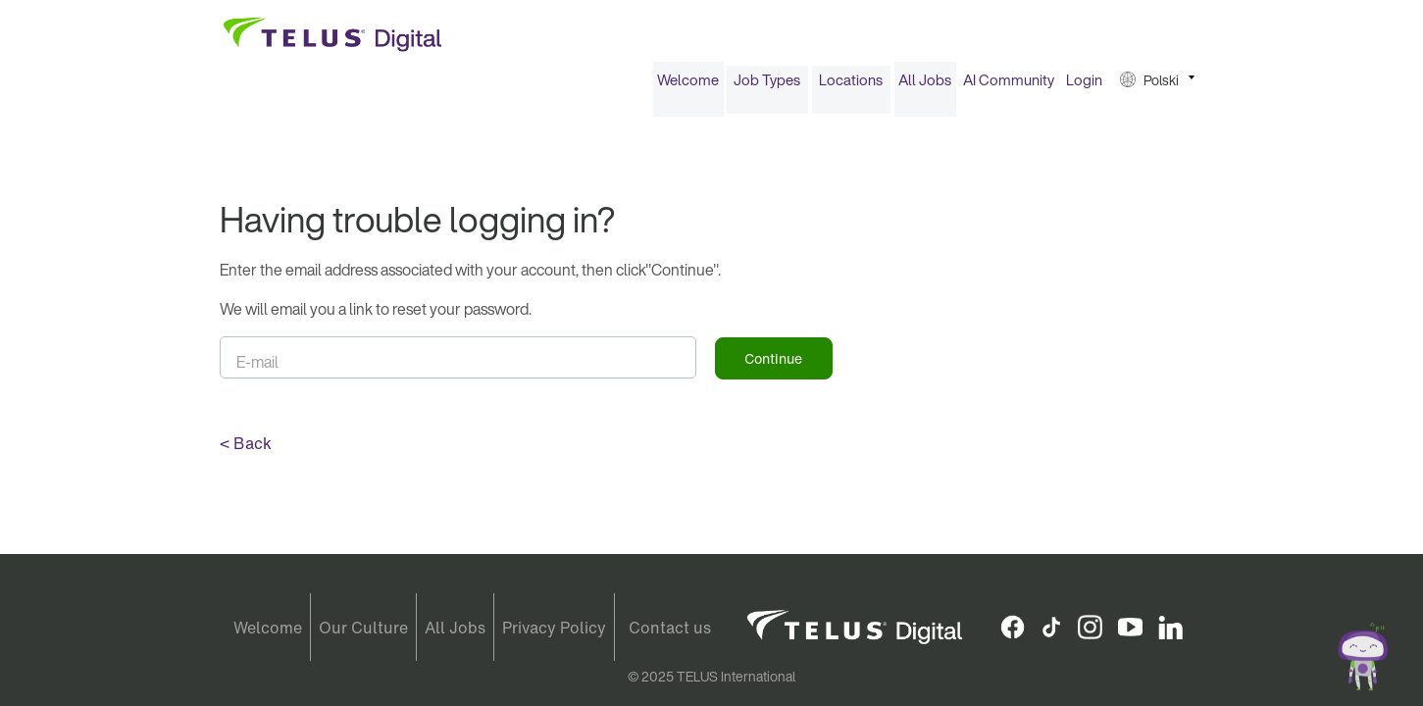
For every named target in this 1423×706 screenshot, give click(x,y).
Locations (851, 86)
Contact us (670, 627)
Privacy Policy (554, 627)
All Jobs (924, 86)
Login (1084, 86)
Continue (773, 365)
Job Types (767, 86)
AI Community (1008, 86)
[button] (1157, 87)
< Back (246, 450)
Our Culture (363, 627)
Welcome (688, 86)
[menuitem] (688, 86)
